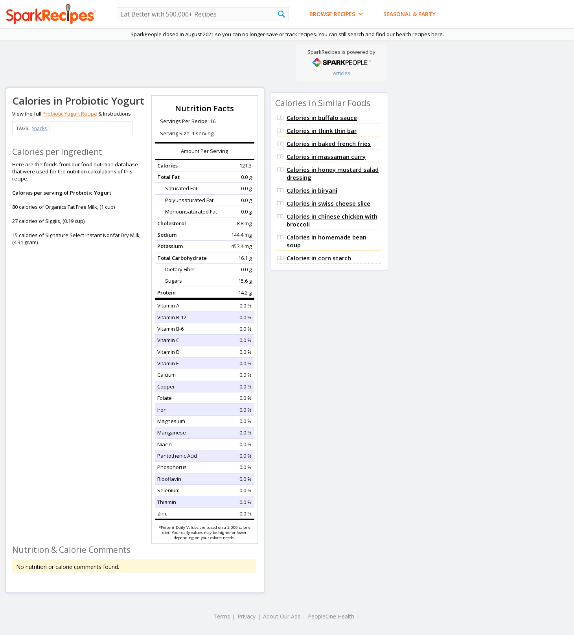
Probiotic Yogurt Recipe (69, 113)
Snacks (39, 128)
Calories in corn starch (319, 258)
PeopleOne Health (331, 616)
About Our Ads (281, 616)
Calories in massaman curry (326, 156)
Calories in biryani (312, 190)
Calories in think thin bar (322, 130)
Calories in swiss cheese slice (328, 203)
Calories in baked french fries (329, 143)
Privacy (246, 616)
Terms (221, 616)
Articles (341, 73)
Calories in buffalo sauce (322, 117)
